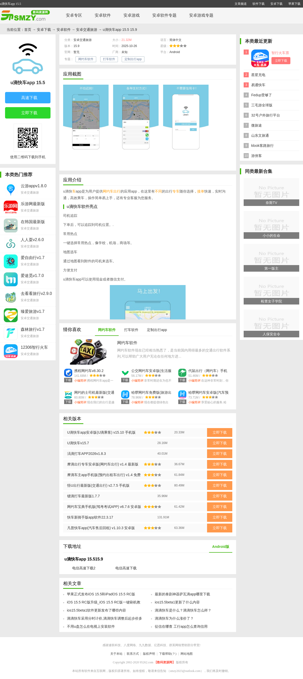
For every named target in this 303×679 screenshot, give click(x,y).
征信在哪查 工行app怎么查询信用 (181, 626)
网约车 (108, 191)
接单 (200, 191)
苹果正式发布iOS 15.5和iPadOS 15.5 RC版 (101, 594)
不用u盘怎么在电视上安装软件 (91, 626)
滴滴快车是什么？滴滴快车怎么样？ (183, 610)
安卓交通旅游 (86, 30)
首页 (27, 30)
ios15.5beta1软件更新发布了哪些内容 (96, 610)
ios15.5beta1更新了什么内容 (177, 602)
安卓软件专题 (164, 15)
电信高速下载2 (83, 568)
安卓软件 (103, 15)
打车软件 (109, 59)
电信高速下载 (126, 568)
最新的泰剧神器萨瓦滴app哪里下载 (182, 594)
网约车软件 (85, 59)
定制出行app (133, 59)
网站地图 (187, 653)
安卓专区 (74, 15)
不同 (158, 191)
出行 (116, 191)
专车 (176, 191)
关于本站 (116, 653)
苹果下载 (294, 4)
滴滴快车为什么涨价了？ (174, 618)
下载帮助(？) (167, 653)
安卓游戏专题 (201, 15)
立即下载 (25, 113)
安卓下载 (276, 4)
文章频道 (241, 4)
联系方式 (133, 653)
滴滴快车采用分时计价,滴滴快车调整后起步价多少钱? (104, 619)
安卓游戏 (131, 15)
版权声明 (149, 653)
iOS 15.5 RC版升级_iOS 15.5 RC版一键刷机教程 (103, 603)
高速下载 (25, 98)
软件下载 (258, 4)
